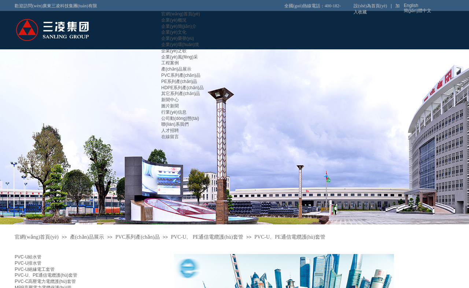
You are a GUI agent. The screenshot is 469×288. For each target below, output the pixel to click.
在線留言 (170, 136)
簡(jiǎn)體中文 (417, 10)
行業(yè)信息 (174, 112)
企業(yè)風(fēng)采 (179, 57)
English (411, 5)
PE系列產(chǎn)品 (179, 81)
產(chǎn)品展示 (176, 69)
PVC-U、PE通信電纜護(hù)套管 (289, 237)
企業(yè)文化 (174, 32)
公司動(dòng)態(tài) (180, 118)
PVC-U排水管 (28, 263)
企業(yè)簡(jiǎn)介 (178, 26)
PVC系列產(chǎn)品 (180, 75)
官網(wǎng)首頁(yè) (180, 13)
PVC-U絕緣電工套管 (35, 269)
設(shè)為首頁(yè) (370, 5)
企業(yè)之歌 (174, 50)
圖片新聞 (170, 106)
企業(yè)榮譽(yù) (177, 38)
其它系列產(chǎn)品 (180, 93)
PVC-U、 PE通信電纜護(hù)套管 (207, 237)
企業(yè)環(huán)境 (180, 44)
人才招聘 (170, 130)
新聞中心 (170, 99)
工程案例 (170, 62)
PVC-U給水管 (28, 256)
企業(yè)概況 (174, 20)
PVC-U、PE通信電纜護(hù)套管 (46, 275)
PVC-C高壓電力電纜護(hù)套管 (45, 281)
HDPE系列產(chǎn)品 (182, 87)
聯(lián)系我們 (175, 124)
